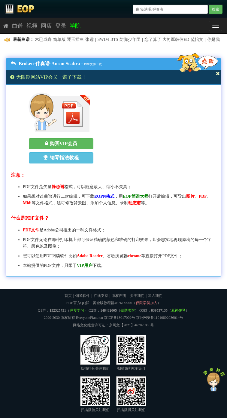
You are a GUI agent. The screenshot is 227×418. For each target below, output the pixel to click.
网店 (46, 26)
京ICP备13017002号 (119, 318)
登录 (60, 26)
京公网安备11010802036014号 (159, 318)
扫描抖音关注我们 (95, 353)
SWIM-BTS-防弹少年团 (119, 39)
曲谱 (17, 26)
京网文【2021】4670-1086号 (131, 325)
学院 (75, 26)
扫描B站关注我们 (131, 353)
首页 (68, 296)
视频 (31, 26)
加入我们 (155, 296)
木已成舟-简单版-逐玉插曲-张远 (64, 39)
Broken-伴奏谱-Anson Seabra (45, 63)
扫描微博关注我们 (131, 394)
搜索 (215, 9)
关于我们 (137, 296)
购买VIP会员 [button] (61, 143)
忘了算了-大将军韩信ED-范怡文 (173, 39)
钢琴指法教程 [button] (61, 157)
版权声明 (119, 296)
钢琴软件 (82, 296)
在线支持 (101, 296)
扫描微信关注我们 (95, 394)
